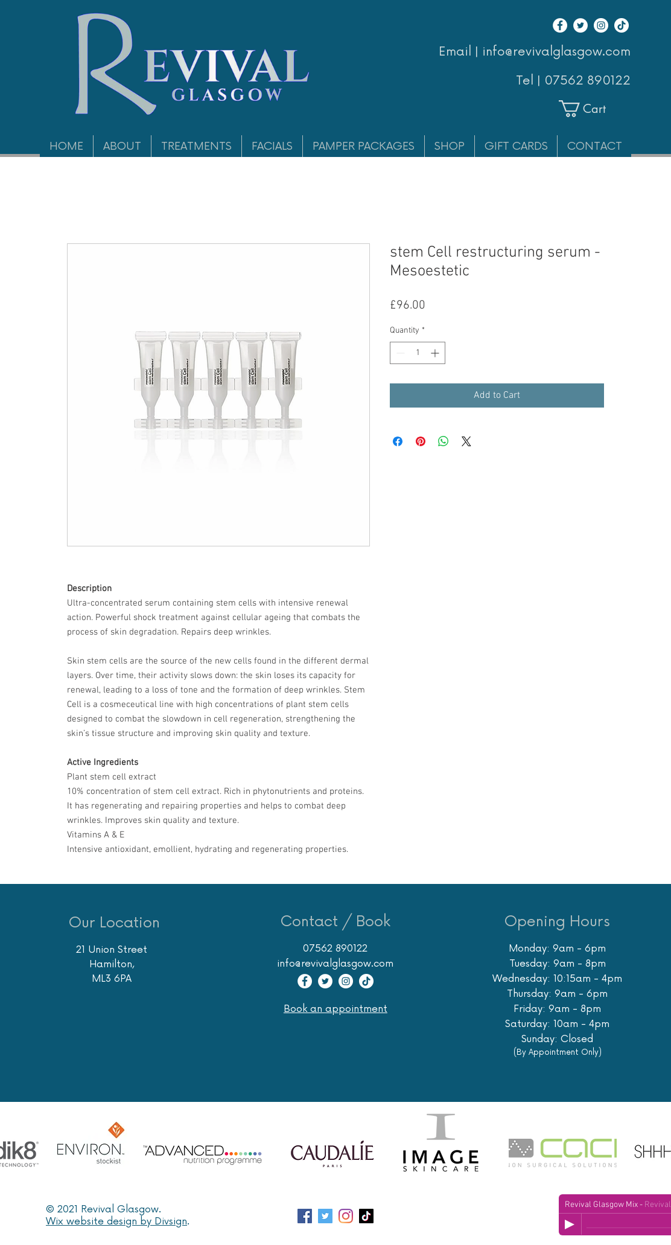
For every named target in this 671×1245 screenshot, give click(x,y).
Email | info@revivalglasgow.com (535, 52)
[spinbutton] (417, 352)
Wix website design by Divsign (116, 1221)
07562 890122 (587, 81)
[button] (593, 108)
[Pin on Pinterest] (420, 441)
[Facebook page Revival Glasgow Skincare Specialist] (304, 1216)
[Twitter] (580, 25)
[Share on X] (466, 441)
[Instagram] (601, 25)
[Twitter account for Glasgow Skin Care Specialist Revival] (325, 1216)
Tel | (530, 81)
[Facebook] (560, 25)
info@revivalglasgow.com (335, 964)
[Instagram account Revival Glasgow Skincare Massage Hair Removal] (346, 1216)
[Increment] (436, 352)
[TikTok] (621, 25)
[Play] (569, 1224)
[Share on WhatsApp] (443, 441)
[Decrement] (399, 352)
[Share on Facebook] (397, 441)
